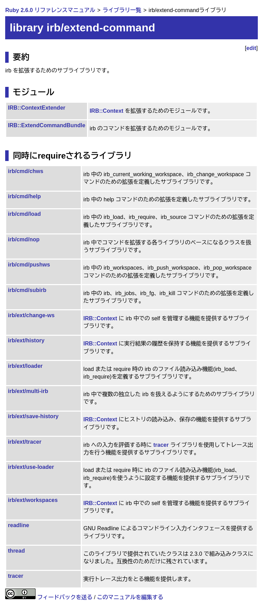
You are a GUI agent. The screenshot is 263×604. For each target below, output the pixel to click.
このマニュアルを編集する (130, 597)
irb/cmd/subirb (27, 290)
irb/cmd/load (24, 214)
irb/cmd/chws (25, 171)
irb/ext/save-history (33, 416)
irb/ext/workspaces (33, 500)
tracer (160, 445)
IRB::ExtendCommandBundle (46, 125)
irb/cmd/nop (24, 239)
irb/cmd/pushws (29, 265)
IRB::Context (107, 111)
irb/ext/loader (25, 366)
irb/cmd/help (24, 196)
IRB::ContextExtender (36, 108)
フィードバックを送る (64, 597)
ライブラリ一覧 (122, 10)
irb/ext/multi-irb (28, 391)
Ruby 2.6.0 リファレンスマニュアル (50, 10)
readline (18, 525)
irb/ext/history (26, 340)
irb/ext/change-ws (31, 315)
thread (16, 551)
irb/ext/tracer (24, 442)
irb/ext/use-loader (31, 467)
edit (251, 48)
